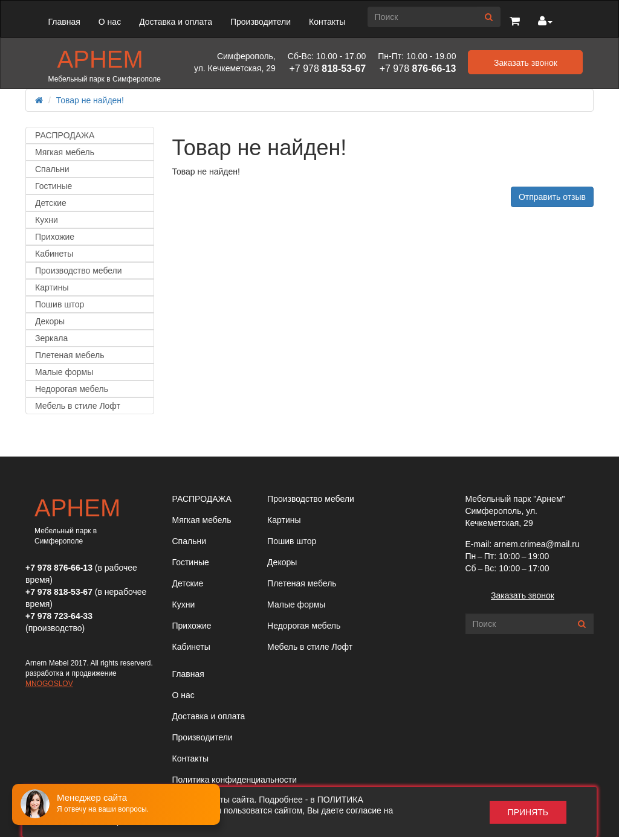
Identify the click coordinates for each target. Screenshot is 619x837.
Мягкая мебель (64, 152)
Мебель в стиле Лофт (77, 406)
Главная (64, 22)
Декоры (50, 321)
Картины (51, 287)
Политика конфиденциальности (234, 779)
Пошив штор (59, 304)
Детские (50, 203)
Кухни (46, 220)
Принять (528, 812)
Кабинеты (54, 253)
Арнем (100, 59)
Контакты (327, 22)
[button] (515, 22)
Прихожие (54, 237)
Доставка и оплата (175, 22)
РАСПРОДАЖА (64, 135)
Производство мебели (78, 270)
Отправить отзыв (552, 197)
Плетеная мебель (69, 355)
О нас (110, 22)
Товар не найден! (90, 100)
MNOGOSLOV (49, 683)
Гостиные (53, 186)
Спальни (52, 169)
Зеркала (51, 338)
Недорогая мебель (71, 389)
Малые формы (64, 372)
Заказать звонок (522, 595)
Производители (260, 22)
